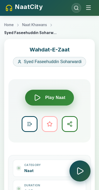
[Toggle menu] (88, 8)
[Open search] (76, 8)
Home (9, 25)
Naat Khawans (34, 25)
